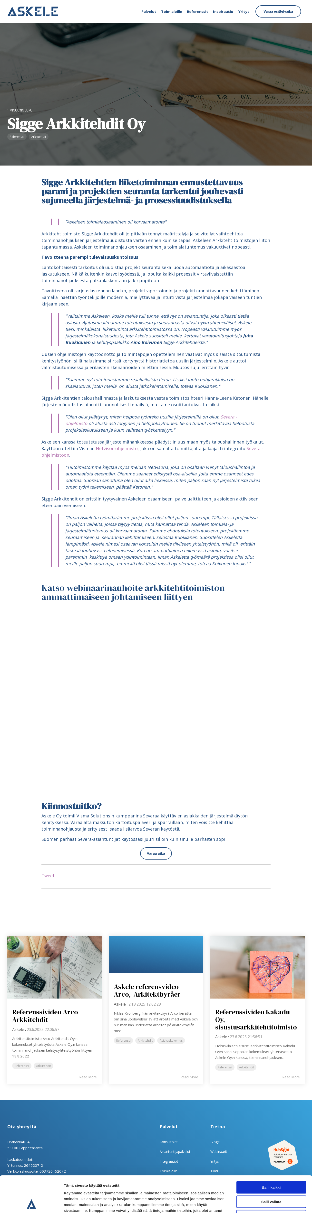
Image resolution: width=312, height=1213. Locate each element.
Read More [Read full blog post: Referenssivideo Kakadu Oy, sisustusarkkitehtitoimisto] (291, 1077)
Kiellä (271, 1182)
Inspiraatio (223, 11)
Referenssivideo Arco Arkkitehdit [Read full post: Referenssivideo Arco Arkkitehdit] (45, 1015)
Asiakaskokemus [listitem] (171, 1040)
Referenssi (17, 137)
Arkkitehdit (38, 137)
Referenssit (197, 11)
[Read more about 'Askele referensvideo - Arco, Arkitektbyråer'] (156, 954)
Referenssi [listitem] (22, 1066)
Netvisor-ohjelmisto (117, 448)
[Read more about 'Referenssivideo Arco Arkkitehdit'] (54, 967)
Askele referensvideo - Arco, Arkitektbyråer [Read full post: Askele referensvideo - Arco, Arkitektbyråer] (148, 990)
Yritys (243, 11)
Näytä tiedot (260, 1203)
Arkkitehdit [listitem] (43, 1066)
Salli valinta (271, 1168)
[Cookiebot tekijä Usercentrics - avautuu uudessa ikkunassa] (31, 1203)
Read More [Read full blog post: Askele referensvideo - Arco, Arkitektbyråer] (189, 1077)
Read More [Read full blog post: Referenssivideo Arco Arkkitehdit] (88, 1077)
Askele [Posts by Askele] (18, 1029)
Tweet (48, 876)
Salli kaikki (271, 1153)
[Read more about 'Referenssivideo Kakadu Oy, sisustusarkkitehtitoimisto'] (257, 967)
